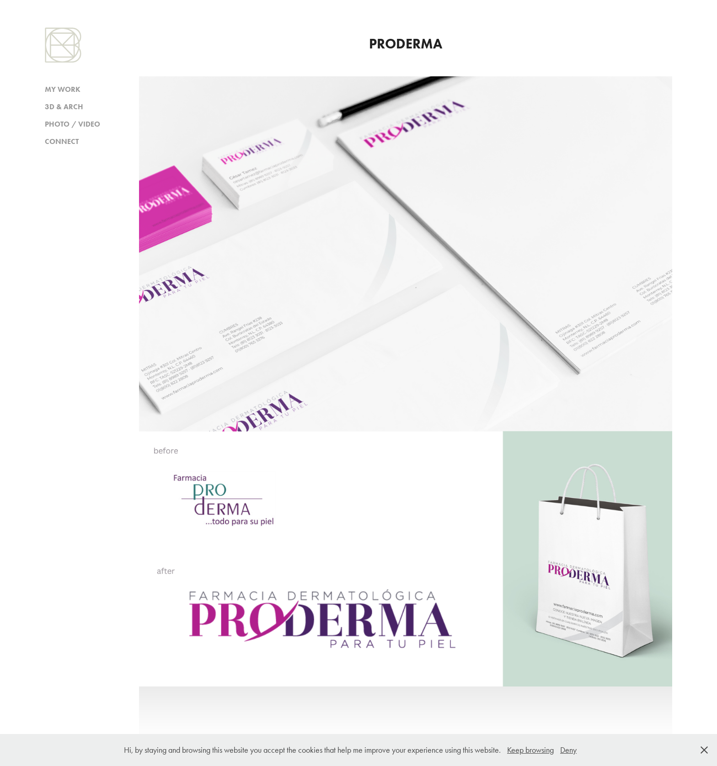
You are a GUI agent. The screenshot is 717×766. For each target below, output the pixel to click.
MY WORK (62, 89)
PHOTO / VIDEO (72, 124)
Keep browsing (530, 750)
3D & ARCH (64, 106)
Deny (568, 750)
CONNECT (62, 141)
